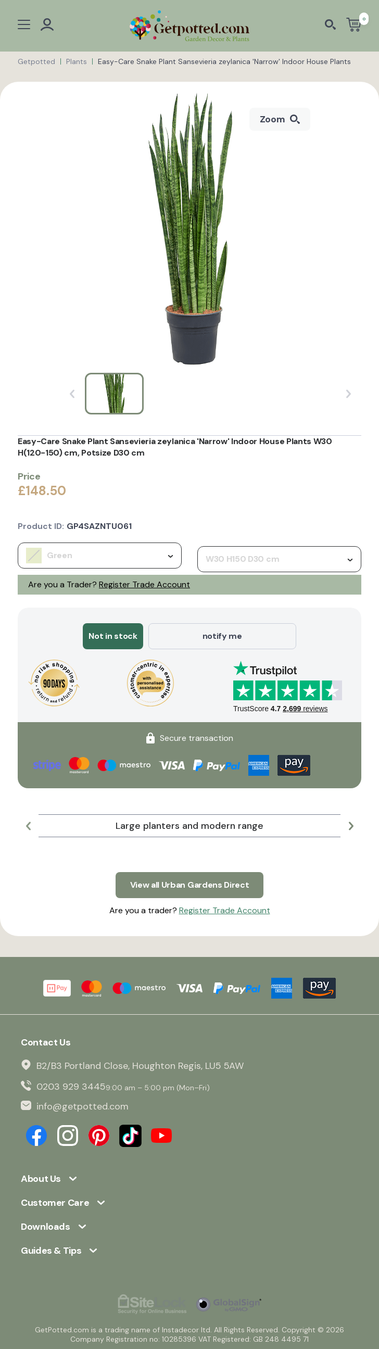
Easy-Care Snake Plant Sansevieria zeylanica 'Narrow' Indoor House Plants (224, 61)
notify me (222, 636)
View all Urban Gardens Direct (189, 884)
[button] (28, 825)
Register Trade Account (144, 584)
